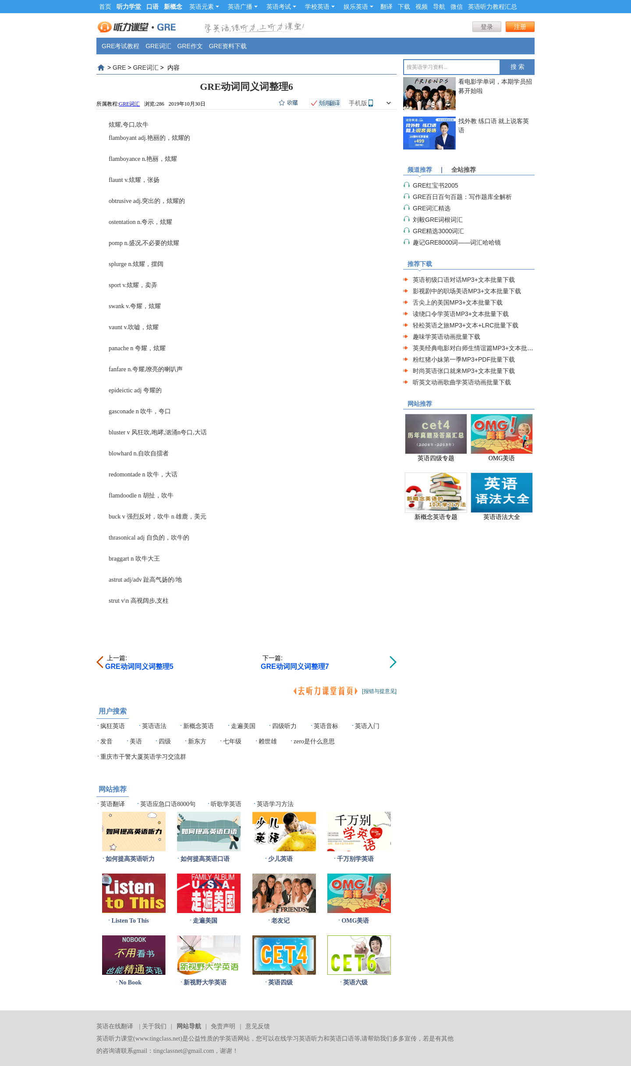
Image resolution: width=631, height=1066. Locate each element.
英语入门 (367, 726)
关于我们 (154, 1026)
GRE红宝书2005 (435, 185)
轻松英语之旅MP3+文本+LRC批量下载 (465, 325)
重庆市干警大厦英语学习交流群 (143, 756)
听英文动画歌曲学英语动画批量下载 (462, 382)
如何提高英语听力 (130, 859)
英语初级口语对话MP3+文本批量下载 (464, 279)
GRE (119, 67)
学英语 (228, 1038)
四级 (165, 741)
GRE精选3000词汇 (438, 231)
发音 (106, 741)
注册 (520, 26)
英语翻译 (112, 804)
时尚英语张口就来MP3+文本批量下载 (464, 370)
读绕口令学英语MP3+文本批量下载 (461, 313)
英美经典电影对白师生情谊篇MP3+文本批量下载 (479, 348)
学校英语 (320, 6)
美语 (136, 741)
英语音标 (326, 726)
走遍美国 (243, 726)
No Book (130, 982)
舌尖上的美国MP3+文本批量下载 (458, 302)
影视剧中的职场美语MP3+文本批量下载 (467, 291)
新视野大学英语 (205, 982)
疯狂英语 (112, 726)
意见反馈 (257, 1026)
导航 (439, 6)
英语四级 (280, 982)
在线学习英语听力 (298, 1038)
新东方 (197, 741)
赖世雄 (268, 741)
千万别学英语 (355, 859)
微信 (456, 6)
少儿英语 (280, 859)
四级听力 (284, 726)
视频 (421, 6)
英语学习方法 (275, 804)
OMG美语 (355, 920)
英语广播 (243, 6)
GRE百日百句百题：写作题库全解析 (462, 196)
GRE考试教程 (120, 46)
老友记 (280, 920)
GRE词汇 (158, 46)
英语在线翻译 (114, 1026)
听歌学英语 (226, 804)
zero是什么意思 (314, 741)
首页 (105, 6)
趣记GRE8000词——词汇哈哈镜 (457, 242)
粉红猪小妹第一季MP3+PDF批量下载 (464, 359)
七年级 (232, 741)
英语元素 (204, 6)
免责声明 (223, 1026)
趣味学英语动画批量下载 (446, 336)
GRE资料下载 (228, 46)
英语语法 (154, 726)
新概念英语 (198, 726)
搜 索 (517, 67)
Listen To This (130, 920)
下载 (404, 6)
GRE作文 (189, 46)
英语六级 (355, 982)
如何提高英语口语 (205, 859)
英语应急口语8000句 (167, 804)
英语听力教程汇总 (492, 6)
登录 (487, 26)
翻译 (386, 6)
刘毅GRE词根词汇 (438, 219)
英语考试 (281, 6)
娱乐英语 (358, 6)
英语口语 (342, 1038)
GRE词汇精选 (431, 208)
